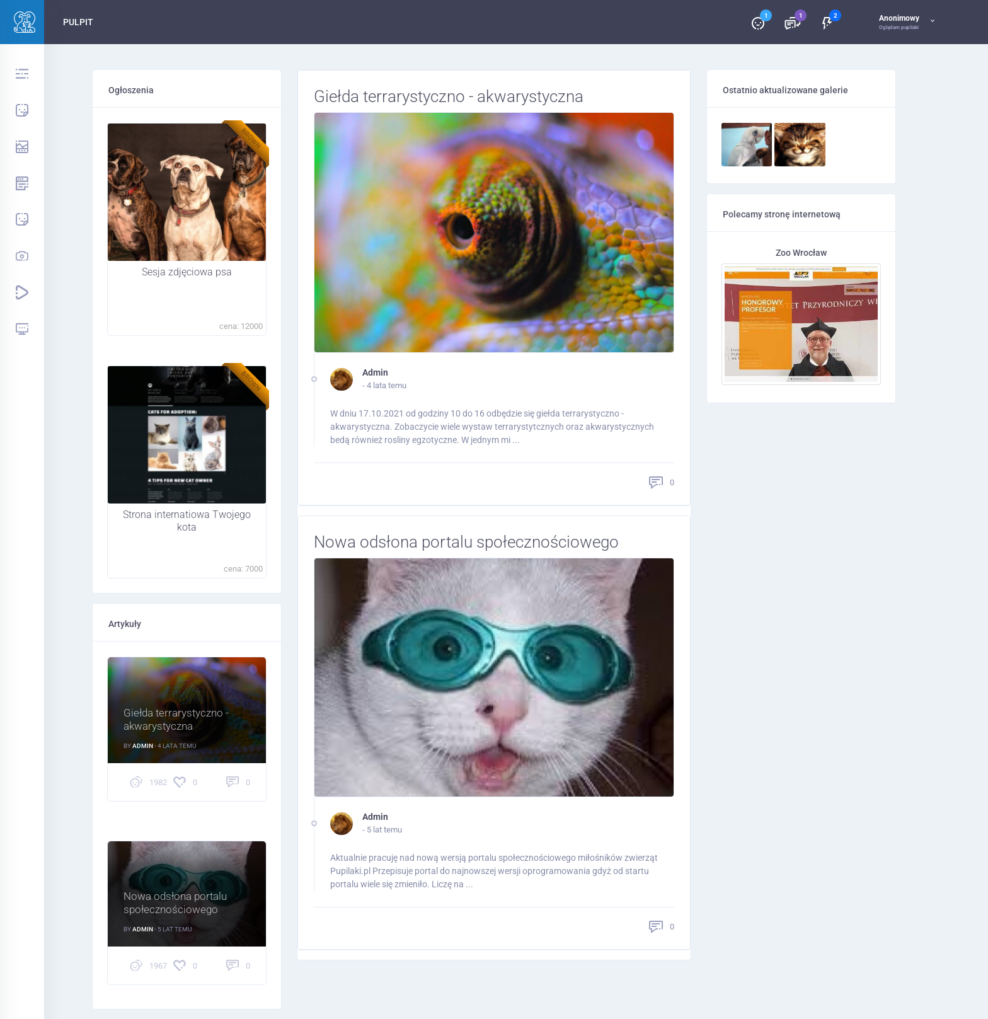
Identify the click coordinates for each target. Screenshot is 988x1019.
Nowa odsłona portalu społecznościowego (478, 544)
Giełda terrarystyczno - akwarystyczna (458, 97)
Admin (375, 374)
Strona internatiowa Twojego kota (187, 521)
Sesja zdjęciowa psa (187, 272)
